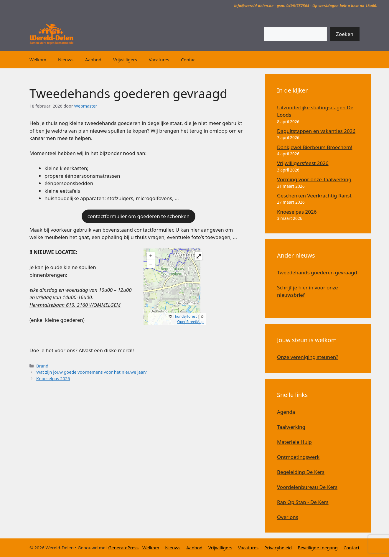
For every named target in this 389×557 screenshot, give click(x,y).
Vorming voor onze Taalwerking (314, 179)
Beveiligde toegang (318, 548)
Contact (189, 59)
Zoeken (344, 34)
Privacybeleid (278, 548)
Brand (42, 366)
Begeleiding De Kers (300, 472)
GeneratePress (123, 548)
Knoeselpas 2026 (53, 378)
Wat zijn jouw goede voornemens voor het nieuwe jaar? (91, 372)
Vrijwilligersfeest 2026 (303, 163)
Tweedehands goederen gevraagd (317, 272)
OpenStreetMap (190, 321)
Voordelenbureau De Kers (307, 487)
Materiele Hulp (294, 442)
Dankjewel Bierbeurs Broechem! (314, 147)
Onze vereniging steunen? (307, 357)
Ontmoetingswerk (298, 457)
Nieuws (65, 59)
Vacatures (159, 59)
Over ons (287, 517)
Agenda (286, 411)
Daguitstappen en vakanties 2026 (316, 131)
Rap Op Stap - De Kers (303, 502)
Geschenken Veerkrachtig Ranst (314, 195)
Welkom (37, 59)
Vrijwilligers (125, 59)
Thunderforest (185, 316)
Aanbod (93, 59)
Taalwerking (291, 426)
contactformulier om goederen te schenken (139, 216)
